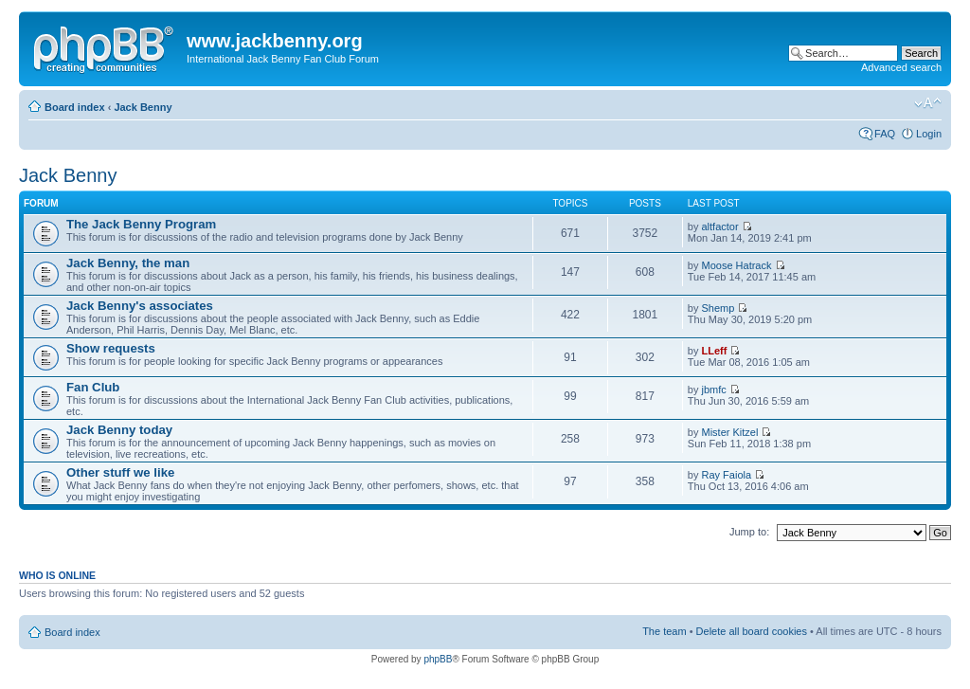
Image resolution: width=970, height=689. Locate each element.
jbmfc (714, 389)
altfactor (720, 226)
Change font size (928, 103)
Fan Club (92, 387)
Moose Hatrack (737, 265)
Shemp (718, 308)
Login (929, 133)
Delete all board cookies (751, 631)
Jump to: (749, 531)
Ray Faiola (727, 474)
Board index (75, 107)
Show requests (110, 348)
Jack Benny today (119, 430)
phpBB (437, 659)
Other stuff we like (120, 472)
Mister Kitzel (730, 432)
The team (664, 631)
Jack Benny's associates (139, 306)
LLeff (715, 350)
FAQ (884, 133)
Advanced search (901, 67)
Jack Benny (142, 107)
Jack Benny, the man (127, 263)
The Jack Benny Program (141, 224)
